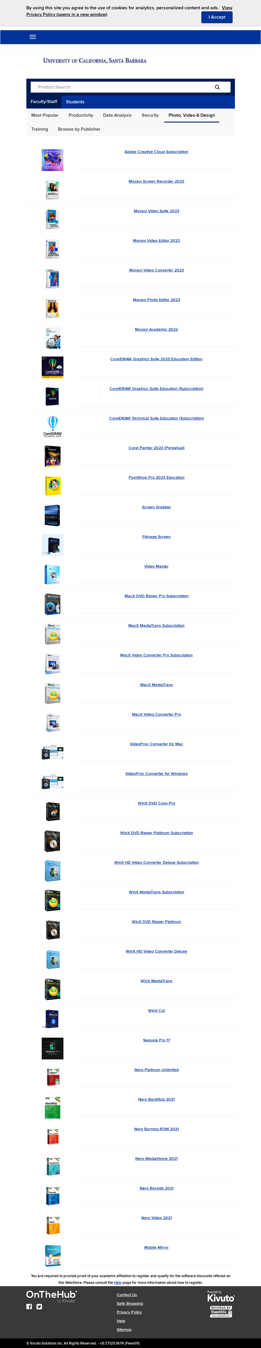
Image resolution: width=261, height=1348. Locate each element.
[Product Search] (118, 87)
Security (150, 115)
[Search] (217, 87)
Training (39, 129)
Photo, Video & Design (192, 115)
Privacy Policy (129, 1312)
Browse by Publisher (79, 129)
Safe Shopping (130, 1303)
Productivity (81, 115)
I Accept (221, 17)
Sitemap (124, 1329)
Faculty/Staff (44, 102)
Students (75, 102)
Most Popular (45, 115)
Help (118, 1282)
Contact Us (127, 1294)
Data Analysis (117, 115)
